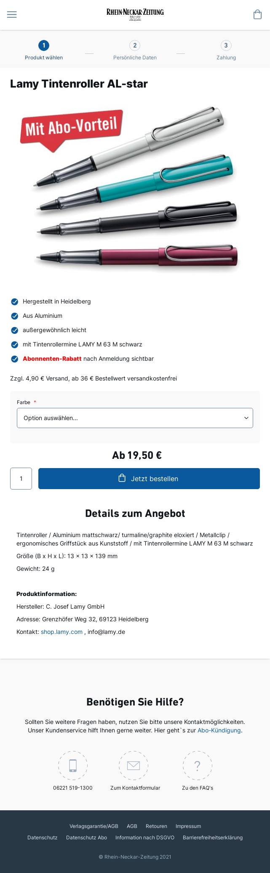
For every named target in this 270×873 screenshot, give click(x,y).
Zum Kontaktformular (135, 771)
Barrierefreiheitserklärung (213, 837)
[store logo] (135, 14)
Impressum (188, 826)
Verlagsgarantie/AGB (94, 826)
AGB (132, 826)
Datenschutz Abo (86, 837)
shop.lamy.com (62, 631)
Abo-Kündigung (219, 730)
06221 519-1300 (73, 771)
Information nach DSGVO (144, 837)
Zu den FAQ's (197, 771)
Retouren (156, 826)
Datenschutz (42, 837)
